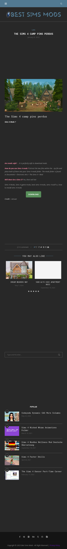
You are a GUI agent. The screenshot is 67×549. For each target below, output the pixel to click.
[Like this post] (36, 247)
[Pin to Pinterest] (43, 247)
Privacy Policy (55, 545)
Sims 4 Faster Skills (33, 456)
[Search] (61, 3)
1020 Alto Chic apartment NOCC (48, 283)
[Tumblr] (37, 537)
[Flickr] (28, 537)
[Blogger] (47, 537)
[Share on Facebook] (38, 247)
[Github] (42, 537)
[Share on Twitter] (41, 247)
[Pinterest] (24, 537)
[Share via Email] (48, 247)
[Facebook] (19, 537)
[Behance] (33, 537)
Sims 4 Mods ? (10, 122)
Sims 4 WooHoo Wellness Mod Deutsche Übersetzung (42, 443)
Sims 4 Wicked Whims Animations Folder (39, 428)
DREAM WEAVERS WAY (19, 282)
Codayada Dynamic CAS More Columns (41, 413)
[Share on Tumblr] (45, 247)
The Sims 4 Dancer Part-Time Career (42, 471)
